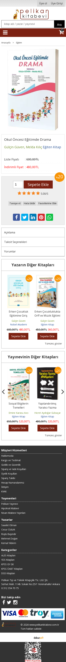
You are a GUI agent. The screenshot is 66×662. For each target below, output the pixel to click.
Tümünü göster (53, 343)
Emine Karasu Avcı (18, 412)
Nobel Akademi (18, 324)
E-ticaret (28, 637)
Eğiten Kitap (47, 324)
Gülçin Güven (19, 320)
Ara (59, 24)
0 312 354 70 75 (10, 588)
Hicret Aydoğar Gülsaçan (47, 412)
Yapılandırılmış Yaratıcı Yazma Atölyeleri (47, 407)
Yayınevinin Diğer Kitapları (33, 356)
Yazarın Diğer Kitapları (33, 264)
